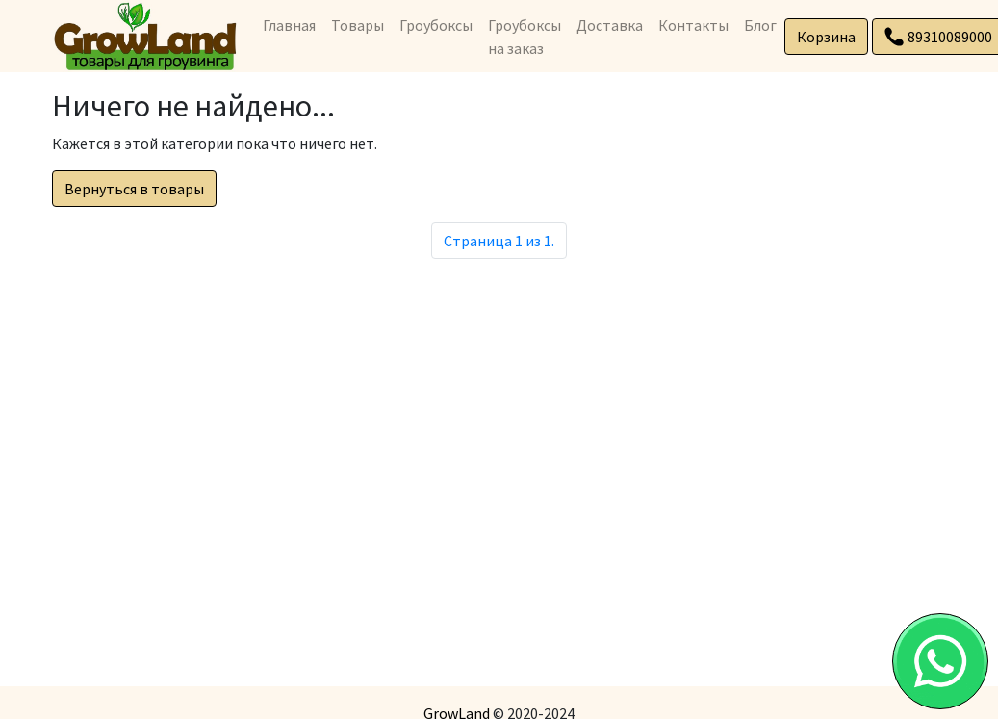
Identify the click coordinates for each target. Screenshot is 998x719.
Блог (760, 25)
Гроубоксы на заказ (524, 36)
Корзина (826, 36)
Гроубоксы (436, 25)
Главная (289, 25)
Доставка (609, 25)
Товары (357, 25)
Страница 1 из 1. (499, 240)
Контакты (693, 25)
